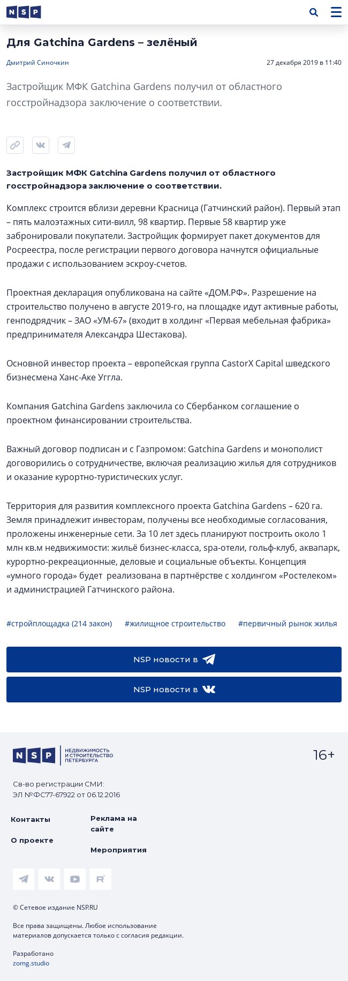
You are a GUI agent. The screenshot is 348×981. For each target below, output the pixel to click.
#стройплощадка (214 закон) (59, 623)
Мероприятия (118, 849)
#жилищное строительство (175, 623)
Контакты (30, 819)
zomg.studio (31, 963)
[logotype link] (32, 12)
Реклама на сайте (113, 823)
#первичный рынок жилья (287, 623)
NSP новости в (174, 659)
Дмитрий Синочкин (37, 62)
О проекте (32, 840)
